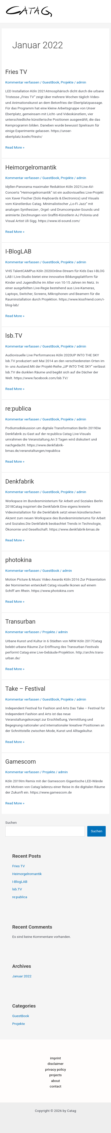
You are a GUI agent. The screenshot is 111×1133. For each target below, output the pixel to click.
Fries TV (16, 71)
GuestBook (50, 82)
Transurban (20, 621)
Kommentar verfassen (22, 82)
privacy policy (55, 1069)
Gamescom (20, 761)
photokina (18, 559)
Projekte (67, 82)
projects (55, 1075)
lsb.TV (13, 335)
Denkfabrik (19, 481)
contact (55, 1086)
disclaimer (55, 1064)
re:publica (18, 408)
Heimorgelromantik (31, 167)
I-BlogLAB (18, 251)
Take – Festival (25, 688)
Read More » (14, 147)
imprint (55, 1058)
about (55, 1081)
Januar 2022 (21, 976)
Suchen (11, 822)
